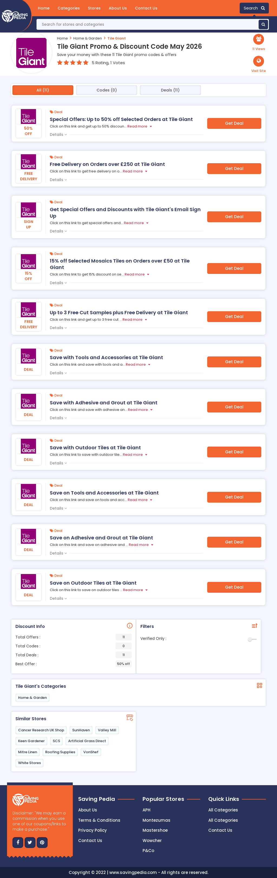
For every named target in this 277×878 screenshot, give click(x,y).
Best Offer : (73, 663)
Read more (137, 126)
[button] (258, 64)
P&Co (148, 850)
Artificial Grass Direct (87, 740)
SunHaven (81, 730)
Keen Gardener (31, 740)
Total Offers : (73, 637)
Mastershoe (155, 830)
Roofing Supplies (60, 752)
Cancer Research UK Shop (41, 730)
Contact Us (146, 8)
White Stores (29, 762)
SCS (56, 740)
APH (146, 810)
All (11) (43, 90)
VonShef (90, 752)
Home (44, 8)
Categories (69, 8)
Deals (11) (170, 90)
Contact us (90, 840)
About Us (118, 8)
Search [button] (254, 8)
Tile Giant (116, 38)
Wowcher (152, 840)
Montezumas (156, 820)
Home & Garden (87, 38)
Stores (94, 8)
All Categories (223, 810)
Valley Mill (107, 730)
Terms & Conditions (99, 820)
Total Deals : (73, 654)
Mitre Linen (27, 752)
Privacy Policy (92, 830)
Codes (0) (107, 90)
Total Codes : (73, 646)
